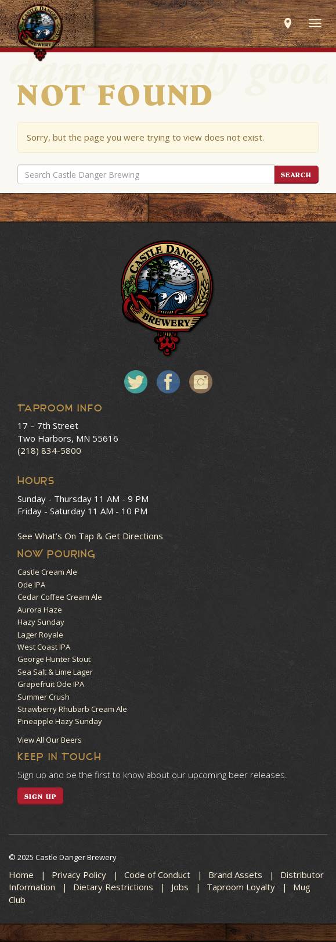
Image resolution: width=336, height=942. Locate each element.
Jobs (180, 887)
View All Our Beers (49, 740)
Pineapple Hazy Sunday (59, 721)
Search (296, 175)
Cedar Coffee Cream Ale (59, 597)
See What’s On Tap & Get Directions (90, 536)
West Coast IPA (43, 647)
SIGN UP (40, 797)
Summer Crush (43, 697)
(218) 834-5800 (49, 450)
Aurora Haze (39, 609)
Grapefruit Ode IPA (50, 684)
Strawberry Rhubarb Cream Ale (72, 709)
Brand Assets (235, 874)
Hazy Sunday (40, 622)
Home (21, 874)
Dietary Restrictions (113, 887)
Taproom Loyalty (241, 887)
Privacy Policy (79, 874)
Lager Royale (40, 634)
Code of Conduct (157, 874)
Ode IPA (31, 584)
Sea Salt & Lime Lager (55, 672)
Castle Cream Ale (47, 572)
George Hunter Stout (54, 659)
